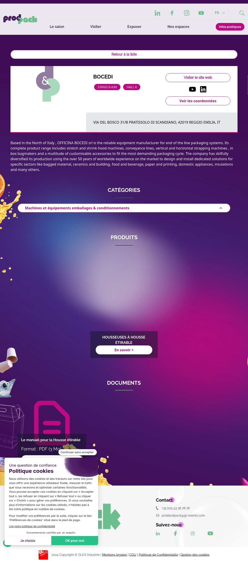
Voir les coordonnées (197, 100)
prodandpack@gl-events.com (180, 515)
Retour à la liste (124, 54)
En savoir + (124, 349)
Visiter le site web (198, 77)
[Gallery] (124, 304)
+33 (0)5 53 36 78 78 (173, 508)
